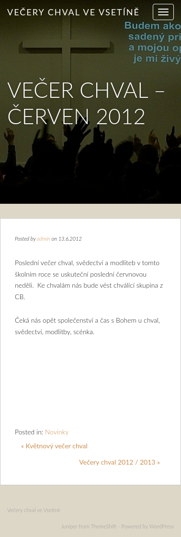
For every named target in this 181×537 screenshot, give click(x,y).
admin (43, 238)
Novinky (57, 432)
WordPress (161, 526)
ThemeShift (103, 526)
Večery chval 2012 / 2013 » (119, 462)
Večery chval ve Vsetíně (73, 12)
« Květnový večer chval (54, 446)
